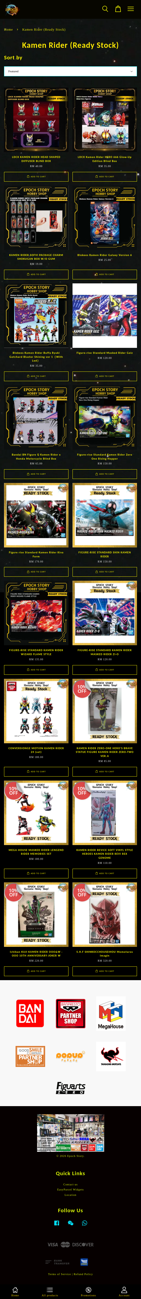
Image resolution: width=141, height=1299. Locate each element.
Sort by (13, 57)
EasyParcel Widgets (70, 1189)
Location (70, 1194)
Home (8, 29)
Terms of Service (59, 1274)
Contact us (70, 1184)
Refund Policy (83, 1274)
